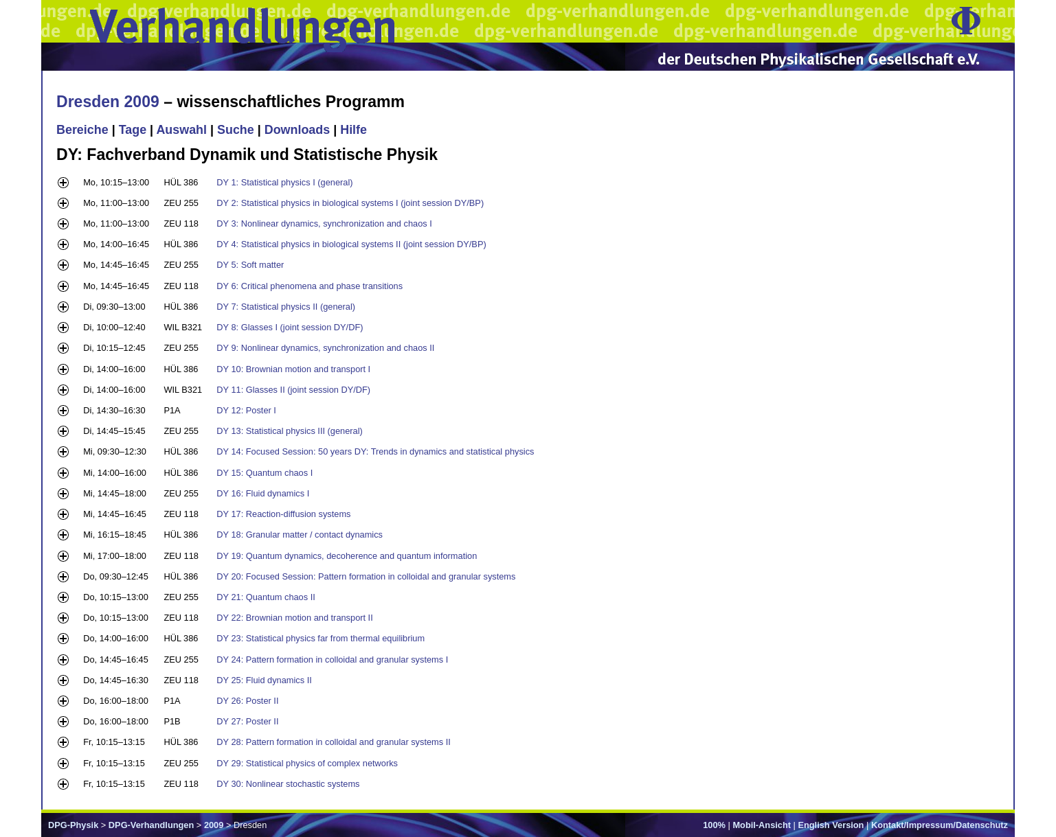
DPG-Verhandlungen (151, 825)
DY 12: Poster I (246, 410)
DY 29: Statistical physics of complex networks (307, 763)
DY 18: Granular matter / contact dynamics (299, 534)
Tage (132, 130)
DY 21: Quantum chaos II (265, 597)
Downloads (297, 130)
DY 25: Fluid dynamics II (263, 680)
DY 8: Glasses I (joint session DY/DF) (289, 327)
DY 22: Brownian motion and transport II (294, 617)
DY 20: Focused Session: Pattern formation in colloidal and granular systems (365, 576)
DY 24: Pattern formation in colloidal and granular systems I (332, 659)
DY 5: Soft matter (250, 265)
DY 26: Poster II (247, 701)
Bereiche (82, 130)
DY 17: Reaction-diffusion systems (283, 514)
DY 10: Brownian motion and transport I (293, 369)
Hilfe (353, 130)
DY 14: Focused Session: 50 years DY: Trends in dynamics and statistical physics (375, 451)
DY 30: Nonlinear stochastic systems (287, 784)
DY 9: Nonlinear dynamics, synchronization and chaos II (325, 348)
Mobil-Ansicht (761, 825)
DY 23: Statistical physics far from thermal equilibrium (320, 638)
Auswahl (181, 130)
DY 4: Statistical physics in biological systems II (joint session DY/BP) (351, 244)
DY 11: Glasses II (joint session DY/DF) (293, 390)
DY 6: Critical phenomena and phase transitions (309, 286)
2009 (213, 825)
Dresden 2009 (107, 102)
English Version (831, 825)
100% (714, 825)
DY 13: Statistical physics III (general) (289, 431)
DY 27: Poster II (247, 721)
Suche (235, 130)
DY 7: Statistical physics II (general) (285, 306)
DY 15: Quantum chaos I (264, 473)
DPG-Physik (73, 825)
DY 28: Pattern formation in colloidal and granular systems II (333, 742)
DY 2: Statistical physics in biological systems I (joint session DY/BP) (350, 203)
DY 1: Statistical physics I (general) (284, 182)
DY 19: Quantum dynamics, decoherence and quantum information (346, 556)
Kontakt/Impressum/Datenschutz (939, 825)
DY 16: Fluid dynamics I (262, 493)
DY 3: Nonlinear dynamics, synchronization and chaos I (323, 223)
